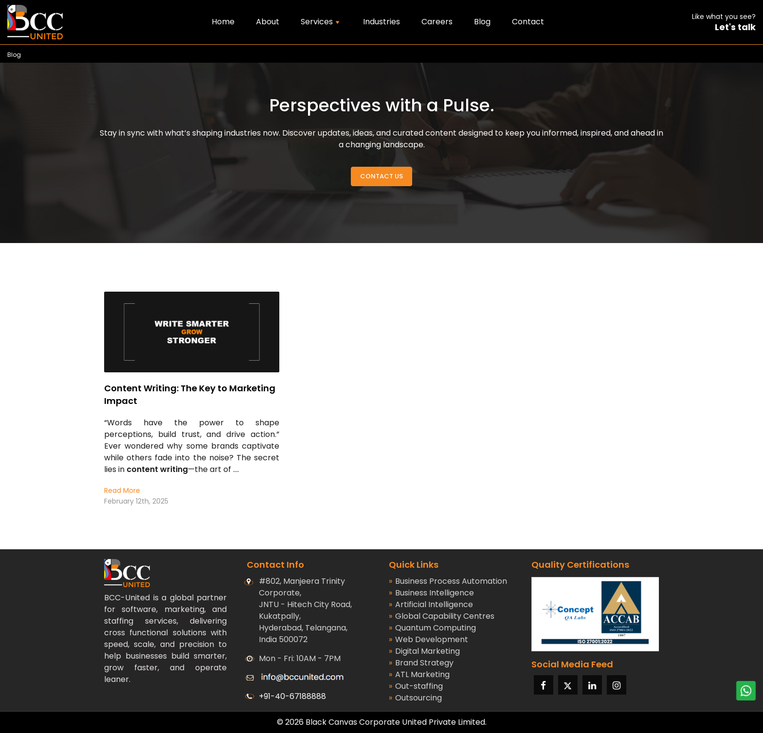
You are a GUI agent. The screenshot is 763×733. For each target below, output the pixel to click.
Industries (381, 21)
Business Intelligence (431, 593)
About (267, 21)
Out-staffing (416, 686)
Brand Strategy (421, 663)
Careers (437, 21)
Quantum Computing (432, 628)
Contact (528, 21)
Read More (122, 490)
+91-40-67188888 (292, 696)
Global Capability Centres (441, 616)
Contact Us (381, 176)
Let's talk (735, 27)
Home (223, 21)
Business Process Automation (448, 581)
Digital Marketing (424, 651)
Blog (482, 21)
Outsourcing (415, 698)
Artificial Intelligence (431, 605)
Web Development (428, 640)
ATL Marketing (419, 675)
